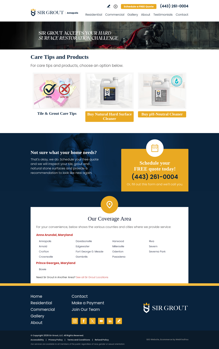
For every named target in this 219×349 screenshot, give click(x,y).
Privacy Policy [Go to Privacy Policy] (55, 339)
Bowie (42, 269)
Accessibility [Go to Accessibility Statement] (37, 339)
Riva (151, 241)
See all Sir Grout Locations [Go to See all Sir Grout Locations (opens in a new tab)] (92, 277)
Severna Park (157, 251)
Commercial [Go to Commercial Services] (114, 14)
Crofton (44, 251)
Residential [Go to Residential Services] (93, 14)
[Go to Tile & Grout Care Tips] (57, 113)
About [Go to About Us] (145, 14)
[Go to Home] (56, 12)
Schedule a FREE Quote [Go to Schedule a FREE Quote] (139, 6)
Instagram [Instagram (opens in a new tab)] (75, 321)
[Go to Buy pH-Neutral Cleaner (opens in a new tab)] (162, 91)
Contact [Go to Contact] (182, 14)
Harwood (118, 241)
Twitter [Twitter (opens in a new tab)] (92, 321)
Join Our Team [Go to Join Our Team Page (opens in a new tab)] (86, 309)
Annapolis (45, 241)
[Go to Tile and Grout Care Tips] (57, 91)
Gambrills (82, 256)
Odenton (117, 251)
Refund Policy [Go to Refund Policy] (102, 339)
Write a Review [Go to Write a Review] (108, 6)
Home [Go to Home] (36, 296)
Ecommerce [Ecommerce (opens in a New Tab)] (166, 339)
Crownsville (46, 256)
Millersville (118, 246)
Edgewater (83, 246)
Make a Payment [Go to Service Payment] (88, 303)
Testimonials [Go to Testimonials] (163, 14)
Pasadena (118, 256)
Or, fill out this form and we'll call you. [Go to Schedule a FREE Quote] (155, 184)
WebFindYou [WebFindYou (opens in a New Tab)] (182, 339)
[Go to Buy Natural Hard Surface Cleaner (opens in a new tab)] (109, 91)
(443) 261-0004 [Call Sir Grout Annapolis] (174, 6)
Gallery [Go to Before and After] (132, 14)
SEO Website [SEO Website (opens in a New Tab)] (152, 339)
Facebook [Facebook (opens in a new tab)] (83, 321)
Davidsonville (84, 241)
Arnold (43, 246)
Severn (153, 246)
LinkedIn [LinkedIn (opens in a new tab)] (110, 321)
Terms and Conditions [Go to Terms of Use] (78, 339)
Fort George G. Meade (89, 251)
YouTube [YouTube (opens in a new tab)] (101, 321)
